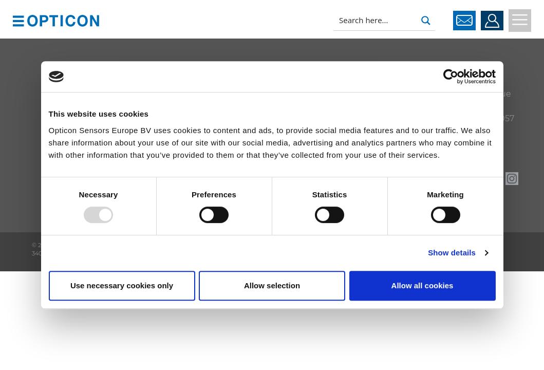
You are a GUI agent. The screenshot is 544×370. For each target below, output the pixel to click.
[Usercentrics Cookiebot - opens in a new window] (451, 76)
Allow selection (272, 285)
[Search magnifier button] (426, 20)
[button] (18, 20)
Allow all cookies (422, 285)
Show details (452, 252)
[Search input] (375, 20)
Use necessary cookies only (121, 285)
